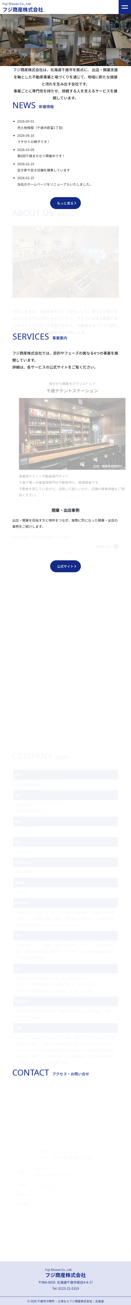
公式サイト (65, 566)
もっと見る (65, 203)
